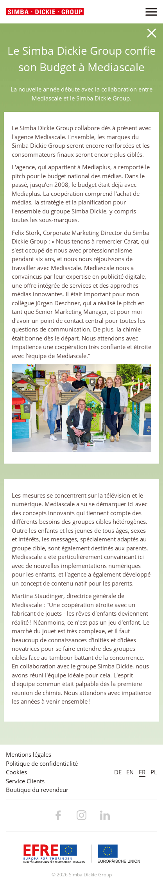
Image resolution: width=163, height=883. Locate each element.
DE (118, 772)
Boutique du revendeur (37, 789)
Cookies (16, 772)
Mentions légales (28, 754)
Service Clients (25, 781)
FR (142, 772)
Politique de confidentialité (42, 763)
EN (130, 772)
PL (153, 772)
